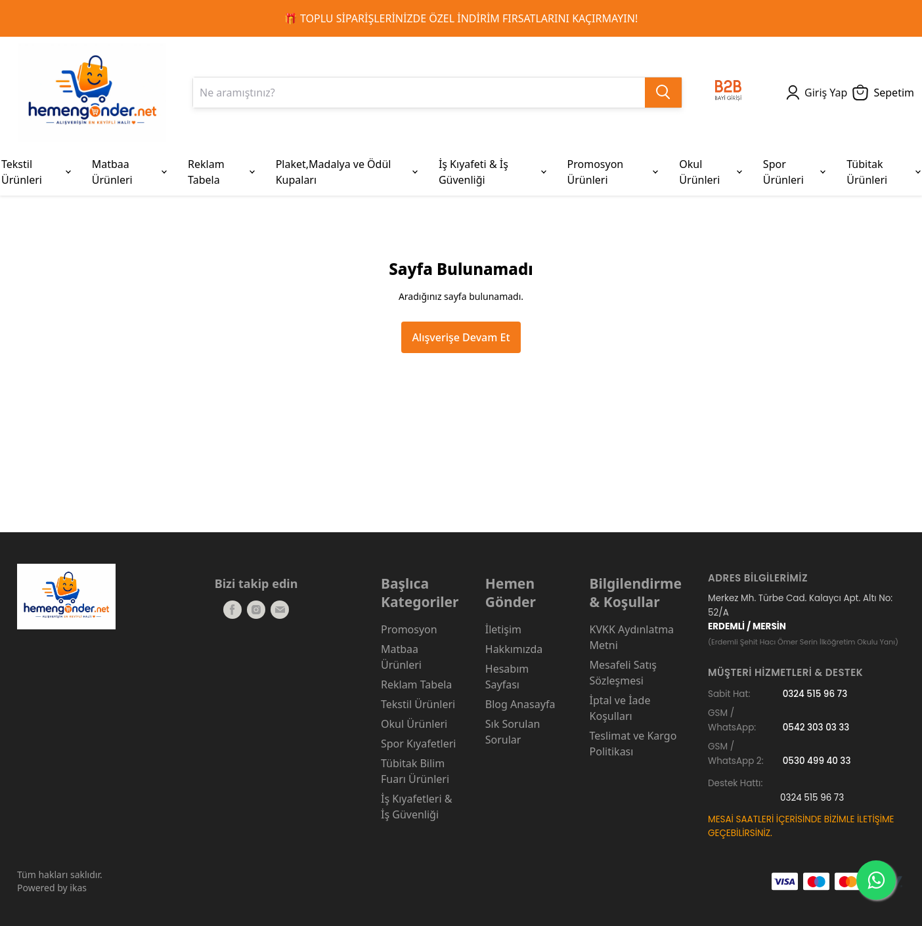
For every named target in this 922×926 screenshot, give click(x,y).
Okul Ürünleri (414, 724)
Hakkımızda (513, 649)
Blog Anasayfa (520, 704)
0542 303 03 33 (816, 727)
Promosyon (409, 629)
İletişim (503, 629)
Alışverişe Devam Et (461, 337)
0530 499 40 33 (817, 761)
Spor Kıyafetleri (418, 743)
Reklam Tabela (416, 684)
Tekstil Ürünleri (418, 704)
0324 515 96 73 (815, 694)
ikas (78, 887)
